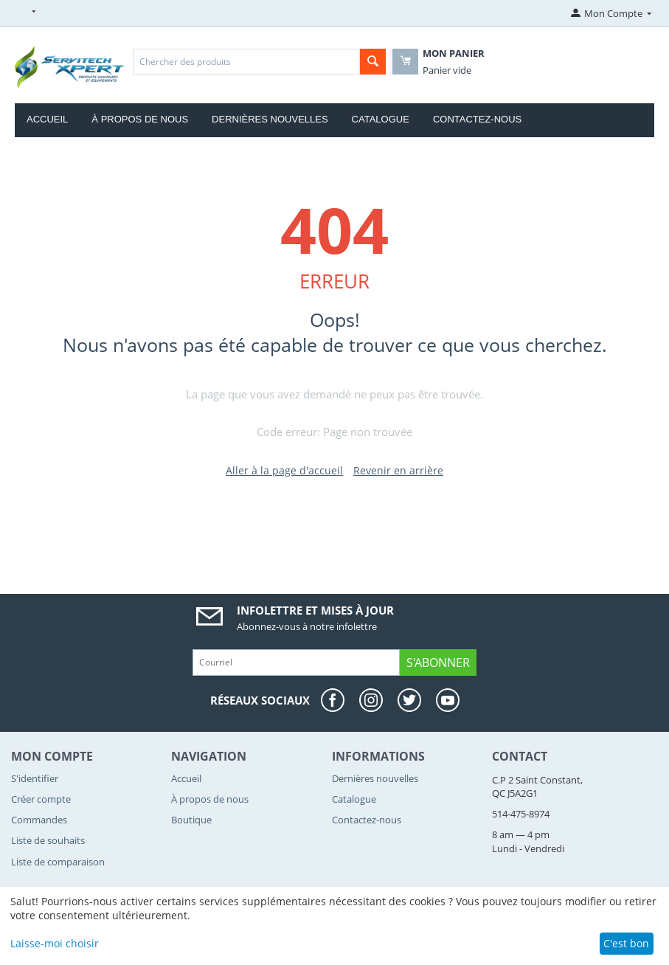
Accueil (47, 119)
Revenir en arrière (398, 470)
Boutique (191, 819)
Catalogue (380, 119)
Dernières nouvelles (270, 119)
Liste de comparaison (58, 861)
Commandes (39, 819)
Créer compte (41, 799)
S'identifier (34, 778)
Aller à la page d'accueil (284, 470)
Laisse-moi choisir (54, 943)
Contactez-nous (477, 119)
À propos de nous (139, 119)
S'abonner (438, 662)
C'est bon (626, 943)
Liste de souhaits (48, 840)
